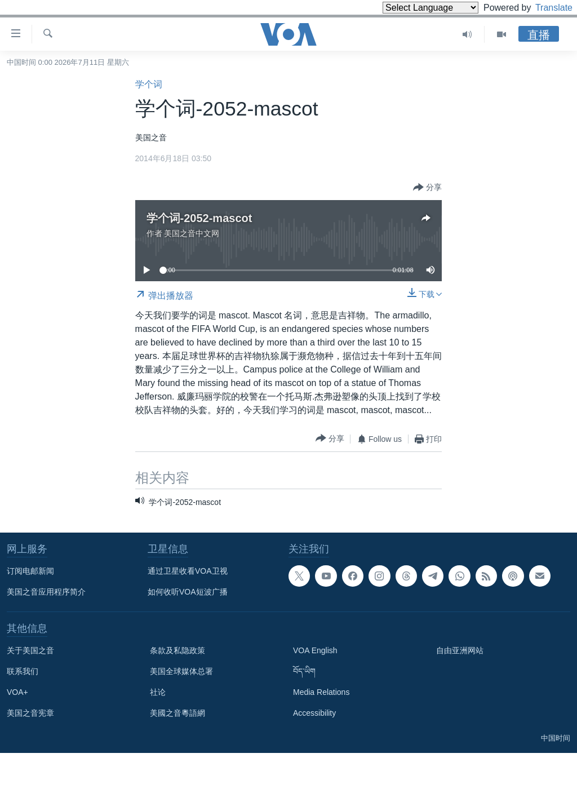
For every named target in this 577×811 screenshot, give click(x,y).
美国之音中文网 (191, 233)
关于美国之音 (30, 650)
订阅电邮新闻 (30, 570)
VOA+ (17, 692)
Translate (543, 7)
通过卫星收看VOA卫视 (188, 570)
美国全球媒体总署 (181, 671)
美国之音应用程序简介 (46, 591)
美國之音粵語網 (177, 712)
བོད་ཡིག (304, 671)
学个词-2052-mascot (199, 218)
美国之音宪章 (30, 712)
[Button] (427, 187)
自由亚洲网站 (459, 650)
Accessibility (314, 712)
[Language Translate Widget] (411, 8)
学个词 (148, 84)
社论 (158, 692)
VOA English (315, 650)
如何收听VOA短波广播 (188, 591)
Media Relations (321, 692)
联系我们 (22, 671)
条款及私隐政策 (177, 650)
